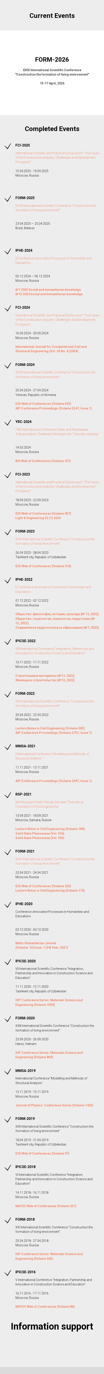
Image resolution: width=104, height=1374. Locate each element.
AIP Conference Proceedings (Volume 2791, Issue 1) (53, 733)
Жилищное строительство (36, 680)
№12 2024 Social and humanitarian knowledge (49, 294)
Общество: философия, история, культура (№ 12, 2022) (57, 614)
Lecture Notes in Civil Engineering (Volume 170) (50, 890)
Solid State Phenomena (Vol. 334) (39, 833)
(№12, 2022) (66, 680)
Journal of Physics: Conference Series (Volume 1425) (54, 1105)
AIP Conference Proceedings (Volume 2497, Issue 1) (53, 781)
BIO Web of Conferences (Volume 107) (43, 461)
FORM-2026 (52, 59)
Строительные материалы (36, 675)
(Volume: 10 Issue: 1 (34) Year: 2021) (41, 947)
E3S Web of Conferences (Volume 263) (43, 886)
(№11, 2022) (66, 675)
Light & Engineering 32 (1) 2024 (38, 518)
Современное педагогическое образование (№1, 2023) (57, 627)
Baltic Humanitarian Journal (35, 943)
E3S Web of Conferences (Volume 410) (43, 566)
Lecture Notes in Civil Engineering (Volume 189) (50, 829)
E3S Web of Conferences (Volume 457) (43, 513)
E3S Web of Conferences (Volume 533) (43, 403)
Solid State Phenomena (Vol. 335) (39, 838)
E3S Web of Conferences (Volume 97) (42, 1153)
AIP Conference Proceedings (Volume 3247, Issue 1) (53, 408)
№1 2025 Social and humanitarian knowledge (48, 289)
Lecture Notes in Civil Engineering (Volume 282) (50, 728)
